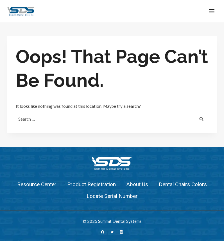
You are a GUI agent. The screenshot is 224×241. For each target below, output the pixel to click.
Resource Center (36, 184)
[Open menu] (211, 11)
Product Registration (91, 184)
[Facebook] (102, 232)
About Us (137, 184)
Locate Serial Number (112, 196)
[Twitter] (112, 232)
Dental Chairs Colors (183, 184)
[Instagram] (121, 232)
